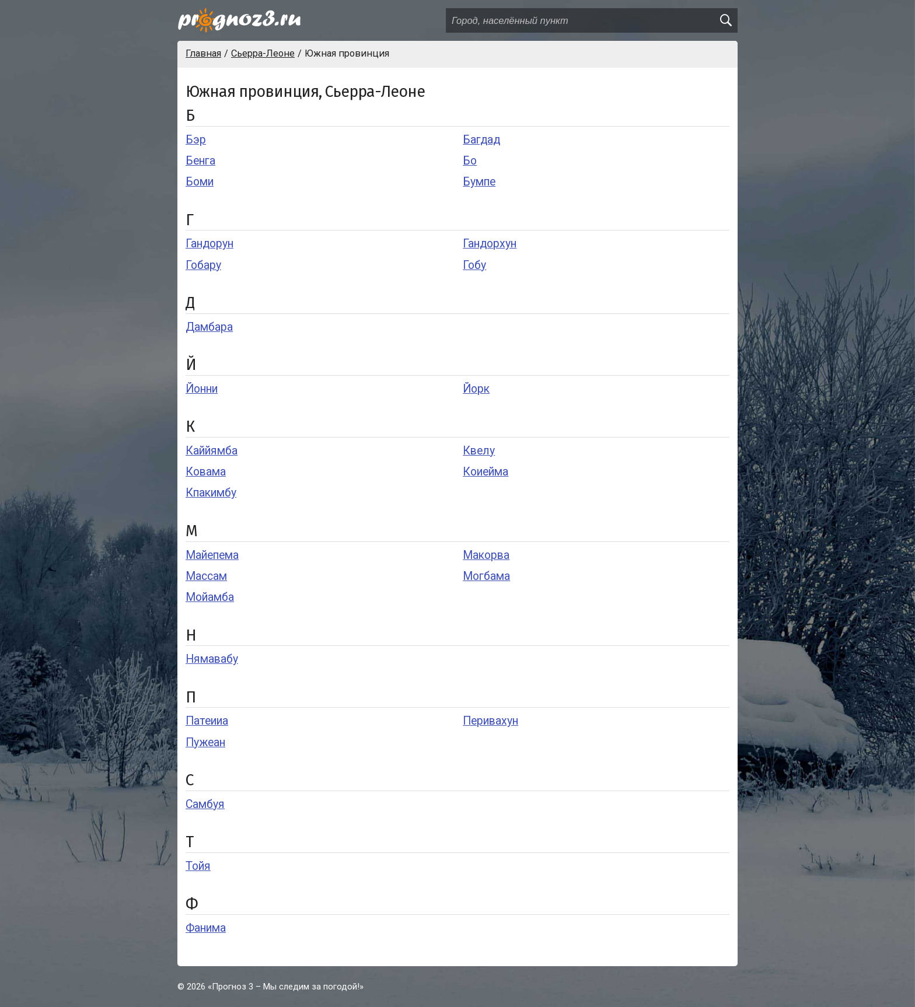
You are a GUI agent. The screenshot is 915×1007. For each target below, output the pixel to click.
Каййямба (212, 450)
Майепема (212, 555)
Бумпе (479, 181)
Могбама (486, 576)
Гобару (203, 265)
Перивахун (490, 721)
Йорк (476, 389)
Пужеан (205, 742)
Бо (470, 160)
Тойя (198, 866)
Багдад (481, 139)
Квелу (479, 450)
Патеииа (207, 721)
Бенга (200, 160)
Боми (200, 181)
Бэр (196, 139)
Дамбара (209, 327)
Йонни (202, 389)
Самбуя (205, 804)
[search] (725, 20)
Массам (206, 576)
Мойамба (210, 597)
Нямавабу (212, 659)
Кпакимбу (211, 492)
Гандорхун (489, 243)
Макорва (486, 555)
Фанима (206, 928)
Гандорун (209, 243)
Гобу (474, 265)
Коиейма (485, 471)
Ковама (206, 471)
